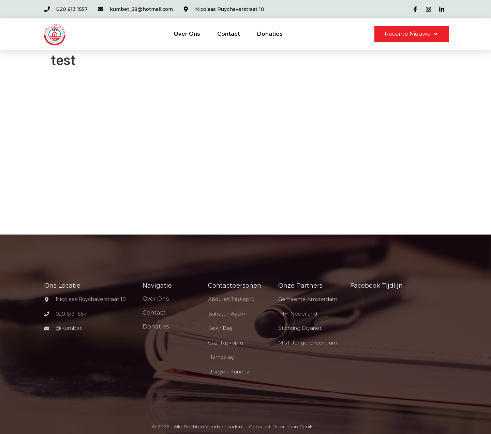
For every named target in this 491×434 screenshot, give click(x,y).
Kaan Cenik (299, 426)
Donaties (270, 34)
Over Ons (187, 34)
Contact (228, 34)
